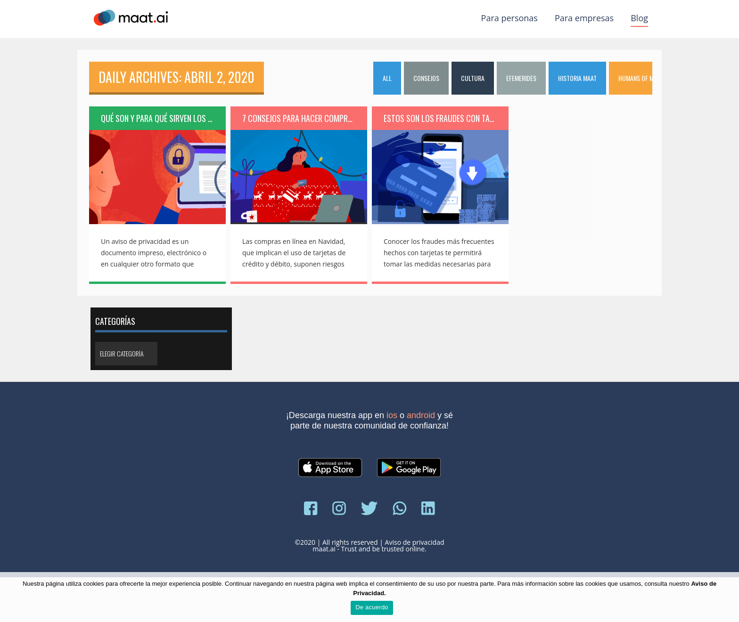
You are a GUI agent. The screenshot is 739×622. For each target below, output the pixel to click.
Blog (639, 18)
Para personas (509, 18)
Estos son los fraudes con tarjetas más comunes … (446, 118)
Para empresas (584, 18)
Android (421, 415)
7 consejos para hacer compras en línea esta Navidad (304, 118)
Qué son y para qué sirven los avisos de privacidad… (163, 118)
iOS (391, 415)
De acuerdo (371, 607)
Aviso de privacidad (414, 542)
